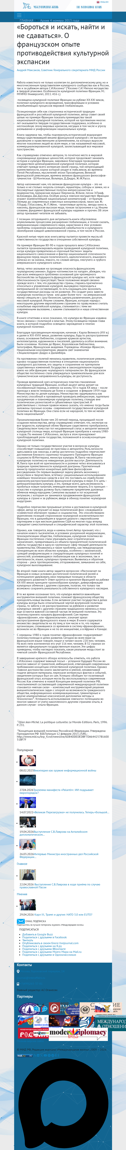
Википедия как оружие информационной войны (65, 770)
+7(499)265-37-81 (31, 983)
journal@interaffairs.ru (31, 978)
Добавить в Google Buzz (37, 934)
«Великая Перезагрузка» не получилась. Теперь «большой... (71, 812)
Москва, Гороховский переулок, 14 (42, 971)
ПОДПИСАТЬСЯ (29, 929)
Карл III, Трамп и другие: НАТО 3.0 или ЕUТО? (63, 914)
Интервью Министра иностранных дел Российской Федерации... (59, 855)
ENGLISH (102, 2)
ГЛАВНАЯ (26, 20)
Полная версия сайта (30, 1041)
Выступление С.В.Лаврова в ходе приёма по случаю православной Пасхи (60, 885)
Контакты (24, 964)
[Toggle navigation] (19, 15)
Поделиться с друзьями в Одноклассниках (49, 954)
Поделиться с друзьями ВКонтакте (44, 949)
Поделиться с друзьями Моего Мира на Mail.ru (52, 952)
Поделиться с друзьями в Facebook (44, 937)
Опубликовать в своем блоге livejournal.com (50, 943)
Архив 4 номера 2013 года (59, 20)
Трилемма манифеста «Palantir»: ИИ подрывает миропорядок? (57, 791)
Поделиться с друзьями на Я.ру (42, 946)
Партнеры (25, 996)
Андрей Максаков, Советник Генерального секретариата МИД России (61, 70)
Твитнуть (27, 940)
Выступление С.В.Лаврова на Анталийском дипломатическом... (53, 833)
